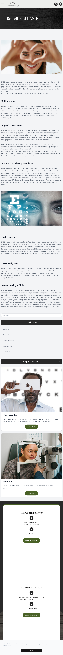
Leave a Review (7, 346)
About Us (6, 329)
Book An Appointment (31, 540)
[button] (2, 4)
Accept (32, 650)
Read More (31, 427)
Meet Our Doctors (8, 340)
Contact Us (6, 352)
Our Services (7, 335)
